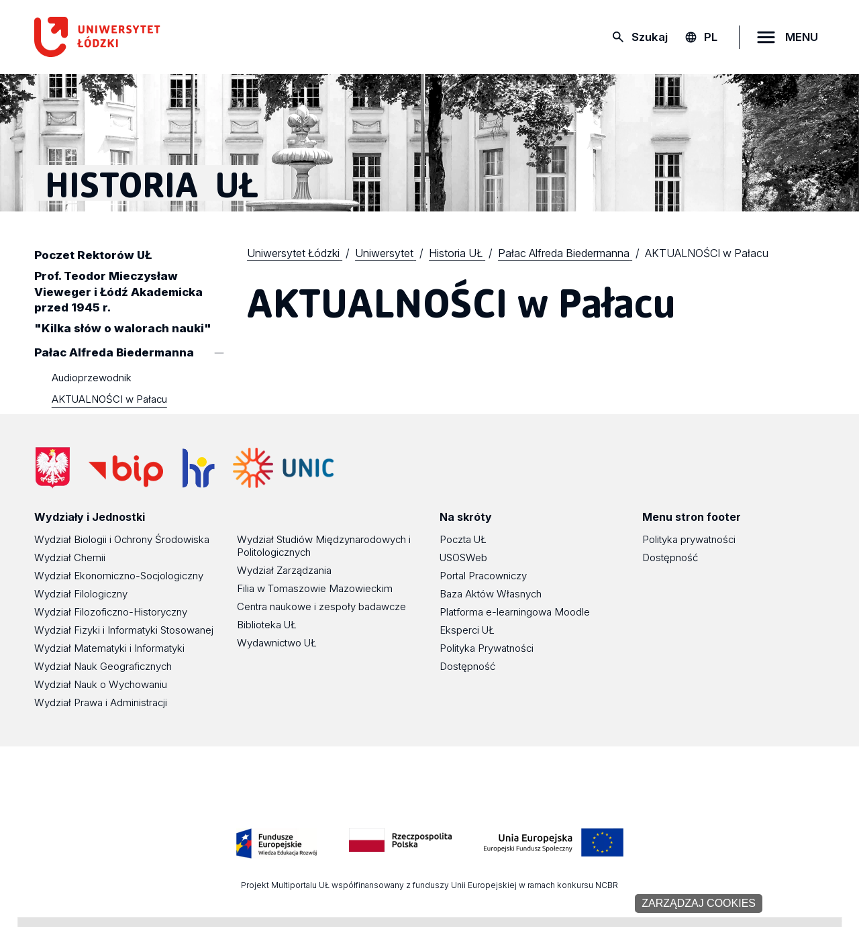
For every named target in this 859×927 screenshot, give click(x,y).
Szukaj (649, 37)
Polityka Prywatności (487, 648)
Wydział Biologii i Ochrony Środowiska (121, 539)
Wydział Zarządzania (284, 570)
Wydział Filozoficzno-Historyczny (110, 611)
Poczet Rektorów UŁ (93, 255)
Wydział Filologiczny (81, 593)
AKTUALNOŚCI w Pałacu (109, 399)
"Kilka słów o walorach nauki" (122, 329)
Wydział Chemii (69, 557)
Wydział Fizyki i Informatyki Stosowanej (123, 630)
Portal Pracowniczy (483, 575)
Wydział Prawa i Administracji (100, 702)
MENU (801, 37)
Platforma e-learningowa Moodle (515, 611)
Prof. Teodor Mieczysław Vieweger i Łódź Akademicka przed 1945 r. (118, 292)
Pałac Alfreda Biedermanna (114, 353)
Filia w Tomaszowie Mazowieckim (315, 588)
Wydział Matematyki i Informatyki (109, 648)
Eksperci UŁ (467, 630)
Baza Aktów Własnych (491, 593)
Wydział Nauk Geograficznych (103, 666)
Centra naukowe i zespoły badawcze (321, 606)
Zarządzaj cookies (699, 903)
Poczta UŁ (463, 539)
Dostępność (467, 666)
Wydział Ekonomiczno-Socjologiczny (118, 575)
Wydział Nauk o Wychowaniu (100, 684)
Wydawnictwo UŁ (277, 642)
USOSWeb (463, 557)
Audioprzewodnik (92, 377)
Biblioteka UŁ (267, 624)
